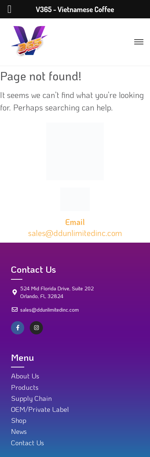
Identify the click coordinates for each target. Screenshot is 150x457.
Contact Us (27, 442)
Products (25, 387)
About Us (25, 375)
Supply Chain (31, 398)
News (19, 431)
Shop (18, 420)
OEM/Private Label (40, 409)
